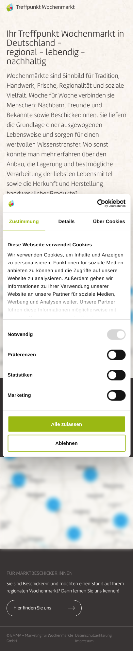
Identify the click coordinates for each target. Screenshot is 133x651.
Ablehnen (66, 443)
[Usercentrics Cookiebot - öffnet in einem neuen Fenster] (96, 203)
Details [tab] (66, 221)
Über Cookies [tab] (109, 221)
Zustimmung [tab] (24, 221)
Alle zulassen (66, 424)
